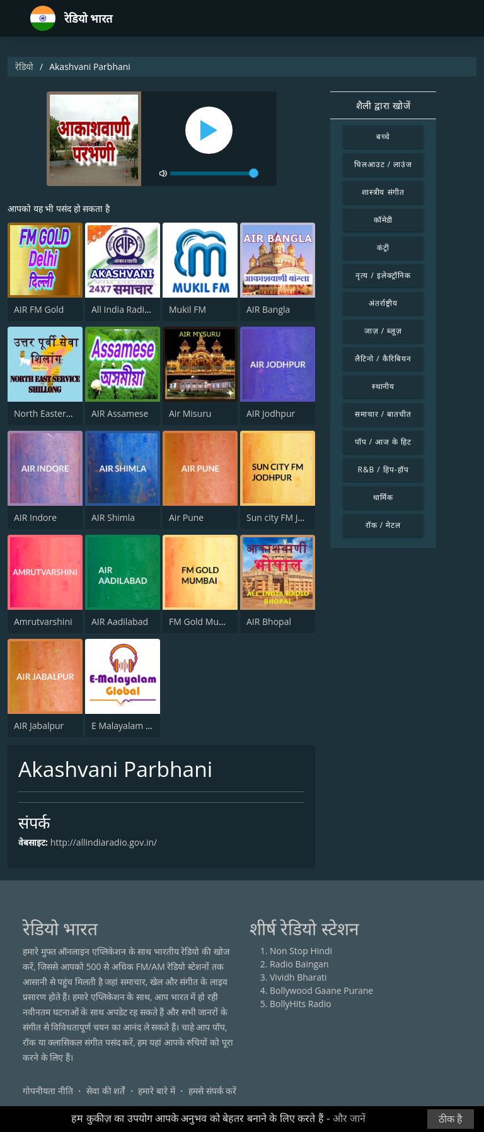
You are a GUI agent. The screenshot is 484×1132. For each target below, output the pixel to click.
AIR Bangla (268, 309)
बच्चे (383, 136)
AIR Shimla (113, 517)
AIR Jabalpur (39, 726)
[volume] (214, 173)
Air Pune (186, 517)
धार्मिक (383, 497)
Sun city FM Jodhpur (287, 517)
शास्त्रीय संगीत (383, 192)
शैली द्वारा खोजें (383, 105)
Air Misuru (190, 413)
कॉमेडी (383, 219)
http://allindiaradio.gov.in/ (104, 842)
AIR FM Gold (39, 309)
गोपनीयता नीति (48, 1091)
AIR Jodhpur (270, 413)
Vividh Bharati (298, 977)
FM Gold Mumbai (204, 621)
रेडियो (24, 67)
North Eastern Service (58, 413)
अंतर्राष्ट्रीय (383, 303)
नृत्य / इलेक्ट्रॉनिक (382, 275)
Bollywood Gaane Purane (321, 990)
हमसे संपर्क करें (212, 1091)
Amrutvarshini (43, 621)
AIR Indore (35, 517)
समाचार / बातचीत (383, 414)
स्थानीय (383, 386)
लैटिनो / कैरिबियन (383, 358)
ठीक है (451, 1119)
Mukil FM (187, 309)
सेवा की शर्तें (105, 1091)
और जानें (349, 1118)
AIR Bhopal (268, 621)
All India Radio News (133, 309)
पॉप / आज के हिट (383, 441)
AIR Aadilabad (119, 621)
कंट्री (383, 247)
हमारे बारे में (156, 1091)
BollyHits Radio (300, 1004)
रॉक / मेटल (383, 525)
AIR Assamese (119, 413)
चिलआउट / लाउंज (383, 164)
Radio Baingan (299, 964)
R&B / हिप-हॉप (383, 469)
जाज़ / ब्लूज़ (383, 330)
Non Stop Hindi (301, 951)
